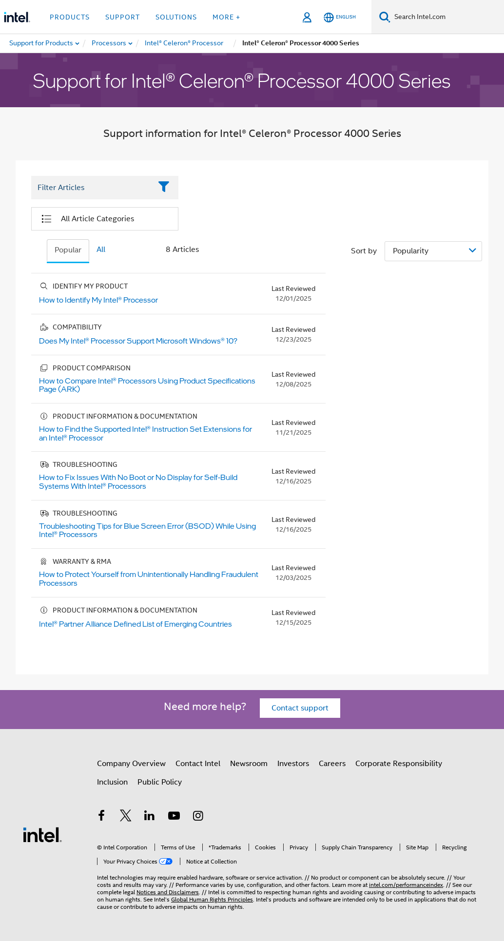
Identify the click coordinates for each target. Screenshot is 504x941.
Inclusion (112, 782)
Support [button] (122, 17)
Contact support (300, 708)
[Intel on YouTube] (174, 817)
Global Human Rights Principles (212, 899)
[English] (339, 17)
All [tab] (101, 249)
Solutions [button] (176, 17)
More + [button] (226, 17)
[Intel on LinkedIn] (149, 817)
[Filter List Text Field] (91, 187)
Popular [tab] (68, 250)
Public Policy (159, 782)
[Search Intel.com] (447, 17)
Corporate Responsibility (398, 763)
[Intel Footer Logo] (42, 834)
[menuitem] (109, 43)
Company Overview (131, 763)
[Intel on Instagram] (198, 817)
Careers (332, 763)
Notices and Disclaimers (167, 892)
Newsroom (249, 763)
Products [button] (70, 17)
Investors (293, 763)
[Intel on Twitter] (125, 817)
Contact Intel (197, 763)
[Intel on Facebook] (101, 817)
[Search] (384, 17)
